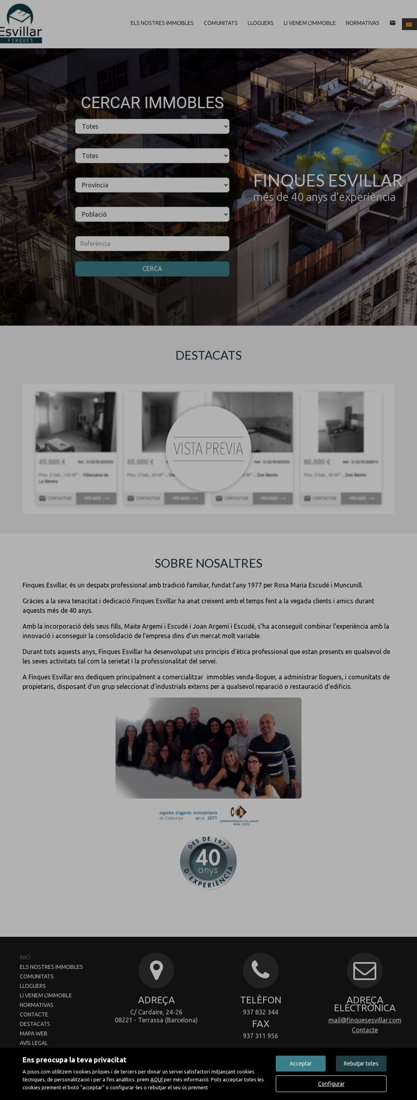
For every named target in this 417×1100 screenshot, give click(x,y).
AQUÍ (156, 1079)
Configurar (331, 1084)
